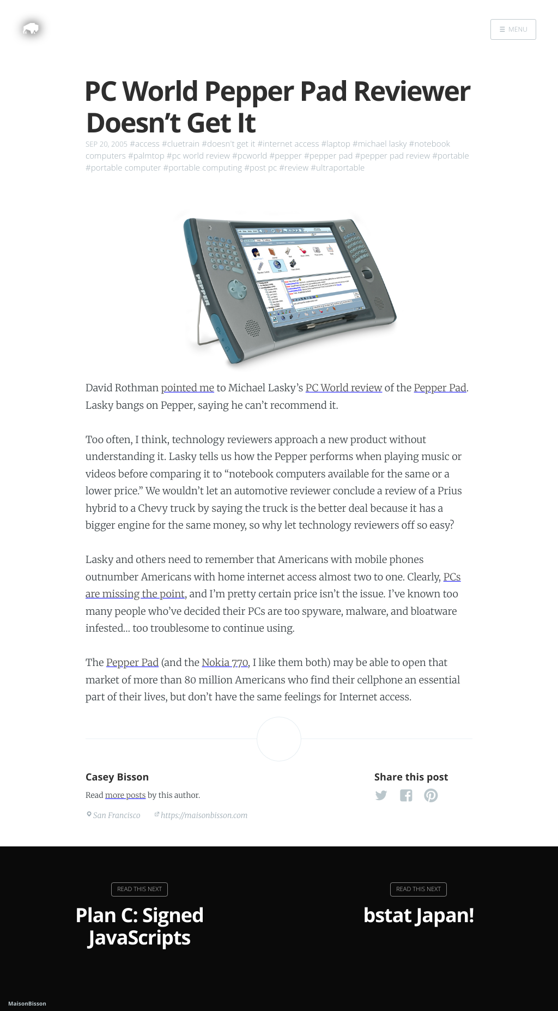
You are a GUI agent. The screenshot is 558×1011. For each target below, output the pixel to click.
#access (145, 143)
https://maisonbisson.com (204, 815)
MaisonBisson (27, 1003)
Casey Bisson (117, 777)
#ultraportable (338, 167)
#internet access (288, 143)
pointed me (187, 388)
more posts (125, 795)
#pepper (285, 155)
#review (293, 167)
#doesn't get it (228, 143)
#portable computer (123, 167)
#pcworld (249, 155)
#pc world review (198, 155)
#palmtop (146, 155)
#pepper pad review (392, 155)
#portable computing (202, 167)
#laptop (336, 143)
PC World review (344, 388)
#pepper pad (328, 155)
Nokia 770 (224, 662)
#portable (450, 155)
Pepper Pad (440, 388)
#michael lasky (380, 143)
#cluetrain (180, 143)
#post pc (260, 167)
